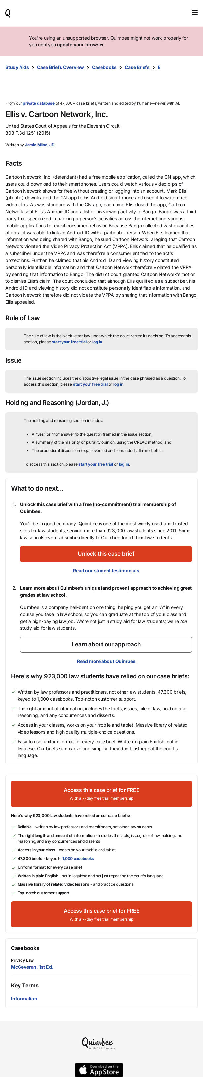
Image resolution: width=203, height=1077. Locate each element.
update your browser (80, 44)
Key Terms (24, 985)
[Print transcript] (191, 86)
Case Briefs (137, 67)
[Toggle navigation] (195, 12)
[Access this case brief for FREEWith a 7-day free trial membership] (101, 794)
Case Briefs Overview (60, 67)
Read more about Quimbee (106, 661)
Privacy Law (22, 960)
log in (97, 341)
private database (39, 103)
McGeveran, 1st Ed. (32, 966)
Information (24, 998)
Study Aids (17, 67)
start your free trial (69, 341)
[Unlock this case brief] (106, 554)
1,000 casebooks (78, 858)
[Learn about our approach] (106, 645)
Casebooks (104, 67)
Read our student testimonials (106, 570)
